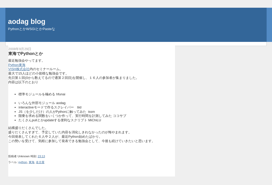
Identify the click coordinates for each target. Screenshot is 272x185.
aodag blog (26, 21)
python (22, 162)
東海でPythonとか (25, 53)
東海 (31, 162)
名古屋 (40, 162)
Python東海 (16, 65)
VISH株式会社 (18, 69)
